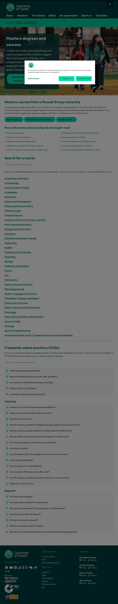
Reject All (66, 78)
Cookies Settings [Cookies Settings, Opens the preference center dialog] (33, 78)
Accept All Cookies (84, 78)
